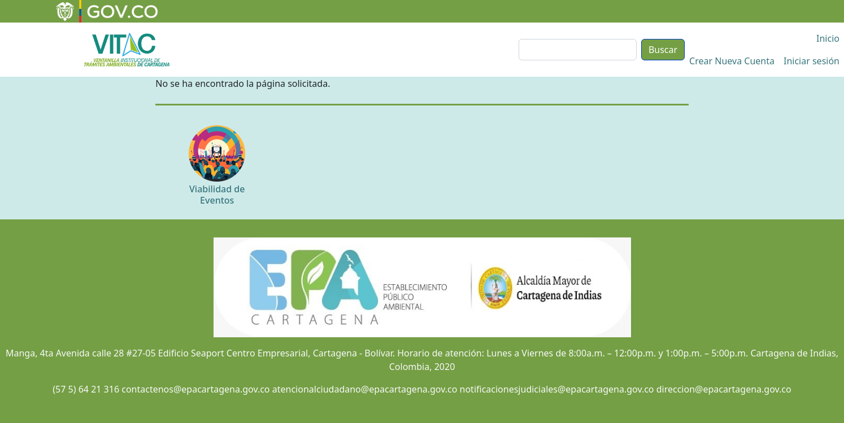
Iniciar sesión (811, 61)
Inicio (827, 38)
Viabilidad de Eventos (217, 194)
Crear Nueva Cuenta (732, 61)
